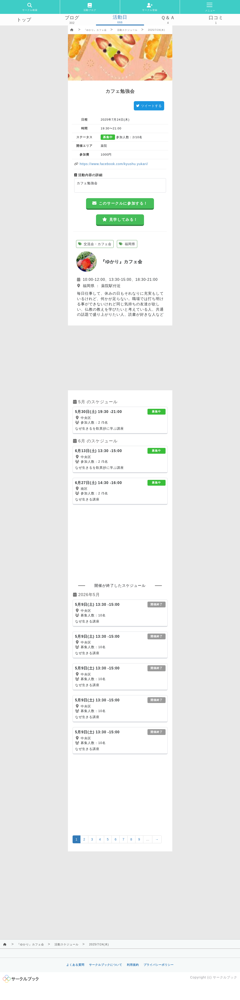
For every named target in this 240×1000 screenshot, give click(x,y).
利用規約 (133, 964)
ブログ (72, 17)
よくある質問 (75, 964)
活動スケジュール (127, 30)
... (148, 839)
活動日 (120, 17)
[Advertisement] (120, 357)
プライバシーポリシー (159, 964)
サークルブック (225, 977)
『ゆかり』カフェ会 (95, 30)
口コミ (216, 17)
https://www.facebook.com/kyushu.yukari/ (113, 164)
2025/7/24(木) (156, 30)
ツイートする (149, 106)
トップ (24, 19)
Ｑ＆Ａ (168, 17)
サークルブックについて (105, 964)
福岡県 (127, 244)
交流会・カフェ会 (95, 244)
